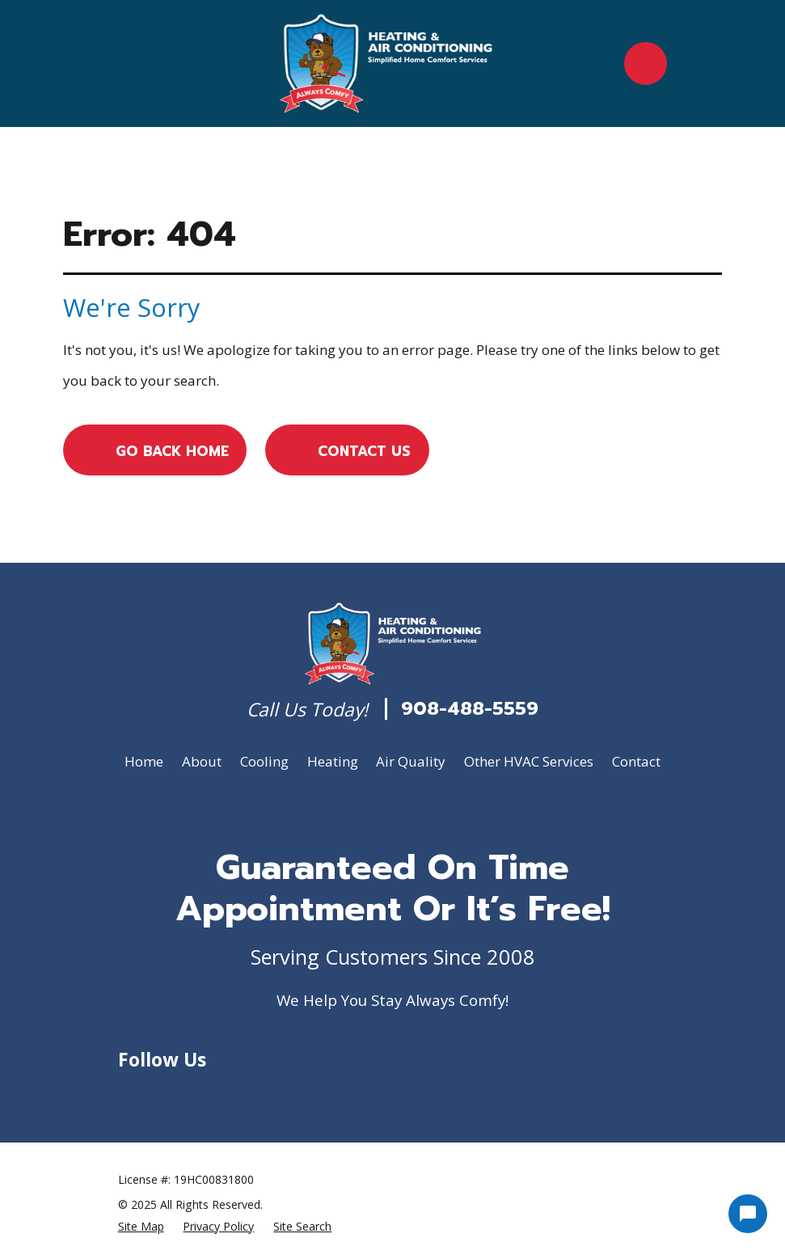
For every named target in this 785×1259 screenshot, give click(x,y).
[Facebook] (165, 1093)
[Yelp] (203, 1093)
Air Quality (410, 761)
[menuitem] (141, 1226)
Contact (636, 761)
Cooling (264, 761)
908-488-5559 (469, 709)
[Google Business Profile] (127, 1093)
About (202, 761)
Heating (332, 761)
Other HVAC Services (528, 761)
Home (144, 761)
